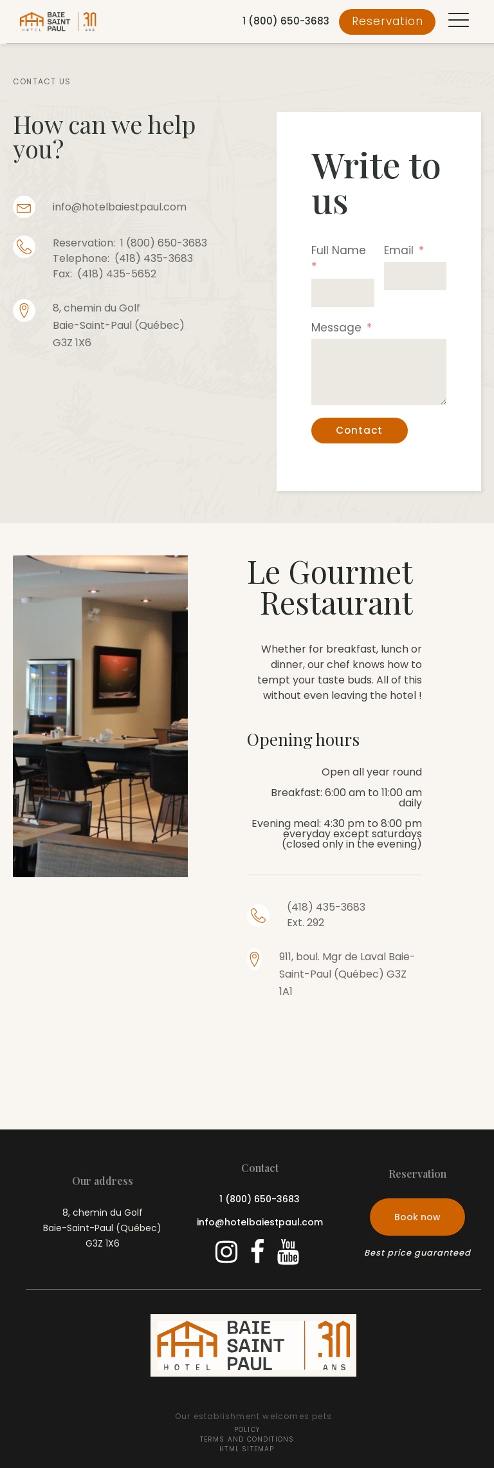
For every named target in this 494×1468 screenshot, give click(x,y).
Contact (359, 430)
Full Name (338, 250)
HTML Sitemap (246, 1449)
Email (399, 250)
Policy (247, 1430)
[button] (458, 21)
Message (336, 327)
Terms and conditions (247, 1439)
